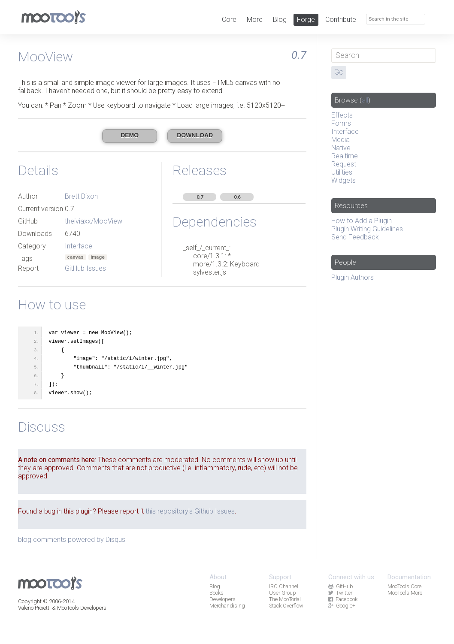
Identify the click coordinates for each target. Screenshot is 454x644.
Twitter (340, 593)
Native (341, 148)
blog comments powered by (71, 539)
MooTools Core (404, 586)
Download (195, 135)
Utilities (341, 172)
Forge (306, 19)
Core (229, 19)
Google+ (341, 605)
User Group (282, 593)
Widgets (343, 180)
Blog (280, 19)
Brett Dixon (81, 196)
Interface (78, 246)
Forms (341, 123)
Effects (342, 115)
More (255, 19)
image (98, 257)
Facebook (342, 599)
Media (340, 140)
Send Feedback (355, 237)
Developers (222, 599)
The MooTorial (285, 599)
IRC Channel (283, 586)
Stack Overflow (286, 605)
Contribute (340, 19)
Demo (130, 135)
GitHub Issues (85, 268)
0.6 (237, 197)
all (365, 100)
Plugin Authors (352, 277)
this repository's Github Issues (190, 511)
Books (216, 593)
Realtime (344, 156)
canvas (75, 257)
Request (343, 164)
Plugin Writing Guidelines (367, 229)
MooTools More (404, 593)
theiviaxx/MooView (93, 221)
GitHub (340, 586)
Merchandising (227, 605)
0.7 (200, 197)
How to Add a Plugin (361, 221)
